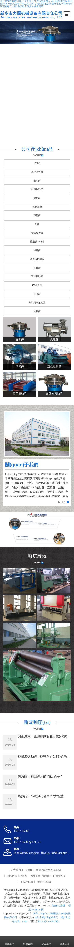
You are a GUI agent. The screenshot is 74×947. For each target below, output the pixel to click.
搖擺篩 (37, 250)
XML (24, 921)
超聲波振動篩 (37, 259)
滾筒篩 (37, 215)
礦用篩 (37, 198)
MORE (37, 155)
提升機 (37, 163)
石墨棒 (28, 870)
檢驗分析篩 (37, 232)
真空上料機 (37, 171)
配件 (37, 224)
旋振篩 (37, 311)
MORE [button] (62, 502)
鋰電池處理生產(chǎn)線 (48, 870)
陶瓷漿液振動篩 (37, 302)
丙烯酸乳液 (59, 875)
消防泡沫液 (27, 881)
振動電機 (37, 206)
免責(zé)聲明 (58, 905)
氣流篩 (37, 180)
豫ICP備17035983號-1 (48, 921)
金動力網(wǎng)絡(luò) (46, 917)
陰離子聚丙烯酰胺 (40, 875)
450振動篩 (37, 285)
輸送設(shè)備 (37, 241)
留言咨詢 (46, 941)
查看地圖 (64, 941)
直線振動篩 (37, 276)
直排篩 (37, 267)
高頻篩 (37, 294)
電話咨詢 (9, 941)
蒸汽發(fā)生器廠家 (17, 875)
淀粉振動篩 (37, 189)
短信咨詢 (28, 941)
